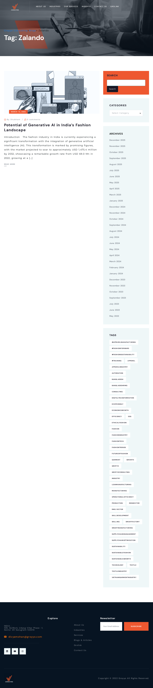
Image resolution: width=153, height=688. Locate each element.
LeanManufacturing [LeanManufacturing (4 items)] (121, 485)
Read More (9, 164)
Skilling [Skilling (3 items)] (116, 522)
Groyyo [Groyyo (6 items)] (115, 466)
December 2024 (117, 207)
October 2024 (116, 219)
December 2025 (117, 140)
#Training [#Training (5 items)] (117, 361)
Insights (86, 6)
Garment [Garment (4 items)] (116, 460)
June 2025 (114, 176)
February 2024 (116, 267)
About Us (41, 6)
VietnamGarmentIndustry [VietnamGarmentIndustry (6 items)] (124, 577)
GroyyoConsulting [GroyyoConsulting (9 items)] (121, 472)
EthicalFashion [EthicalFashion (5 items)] (119, 423)
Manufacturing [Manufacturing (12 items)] (119, 491)
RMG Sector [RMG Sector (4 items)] (117, 509)
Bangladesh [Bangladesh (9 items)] (118, 379)
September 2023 (117, 298)
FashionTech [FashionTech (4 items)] (118, 441)
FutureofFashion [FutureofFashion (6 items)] (120, 454)
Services (78, 635)
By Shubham (13, 119)
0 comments (33, 119)
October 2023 (116, 291)
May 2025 (114, 182)
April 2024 (114, 255)
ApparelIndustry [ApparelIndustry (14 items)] (120, 367)
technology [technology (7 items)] (118, 565)
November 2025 (117, 146)
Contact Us (100, 6)
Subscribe (136, 626)
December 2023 (117, 279)
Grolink (114, 6)
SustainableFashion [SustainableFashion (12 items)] (121, 553)
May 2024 (114, 249)
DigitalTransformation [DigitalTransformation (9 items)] (123, 398)
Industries (54, 6)
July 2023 (114, 304)
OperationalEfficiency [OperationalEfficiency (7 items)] (123, 497)
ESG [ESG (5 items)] (129, 416)
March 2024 (115, 261)
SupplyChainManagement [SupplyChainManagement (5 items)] (124, 534)
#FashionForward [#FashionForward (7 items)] (120, 348)
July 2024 (114, 237)
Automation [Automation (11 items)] (117, 373)
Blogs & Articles (83, 640)
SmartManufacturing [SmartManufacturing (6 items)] (122, 528)
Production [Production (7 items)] (117, 503)
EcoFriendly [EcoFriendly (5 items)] (118, 404)
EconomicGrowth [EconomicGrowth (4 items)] (120, 410)
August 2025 (115, 164)
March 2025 (115, 194)
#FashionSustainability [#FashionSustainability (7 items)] (123, 355)
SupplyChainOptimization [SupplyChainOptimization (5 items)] (124, 540)
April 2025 (114, 188)
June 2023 (114, 310)
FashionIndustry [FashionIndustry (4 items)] (120, 435)
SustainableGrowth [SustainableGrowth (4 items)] (121, 559)
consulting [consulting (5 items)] (117, 392)
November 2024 (117, 213)
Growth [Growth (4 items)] (130, 460)
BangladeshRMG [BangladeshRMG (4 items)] (119, 386)
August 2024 (115, 231)
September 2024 (117, 225)
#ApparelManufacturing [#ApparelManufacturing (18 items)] (124, 342)
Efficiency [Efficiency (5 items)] (117, 416)
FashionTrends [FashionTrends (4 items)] (119, 447)
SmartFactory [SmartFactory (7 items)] (133, 522)
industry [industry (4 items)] (116, 478)
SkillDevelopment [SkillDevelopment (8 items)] (120, 516)
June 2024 (114, 243)
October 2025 (116, 152)
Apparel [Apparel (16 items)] (131, 361)
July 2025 (114, 170)
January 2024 (116, 273)
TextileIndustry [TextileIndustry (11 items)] (119, 571)
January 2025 (116, 200)
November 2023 (117, 285)
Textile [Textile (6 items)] (133, 565)
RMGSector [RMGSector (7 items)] (134, 503)
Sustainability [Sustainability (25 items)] (119, 546)
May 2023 (114, 316)
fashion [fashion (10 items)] (115, 429)
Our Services (71, 6)
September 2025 (117, 158)
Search (112, 75)
